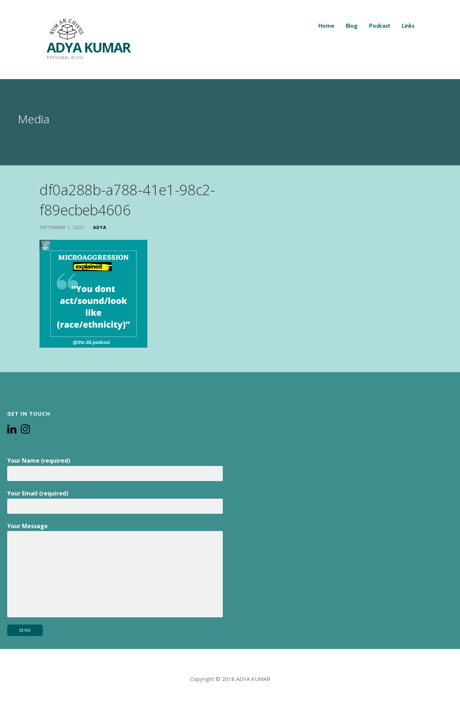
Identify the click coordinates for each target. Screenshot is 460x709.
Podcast (379, 25)
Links (408, 25)
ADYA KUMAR (88, 47)
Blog (352, 25)
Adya (99, 227)
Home (326, 25)
